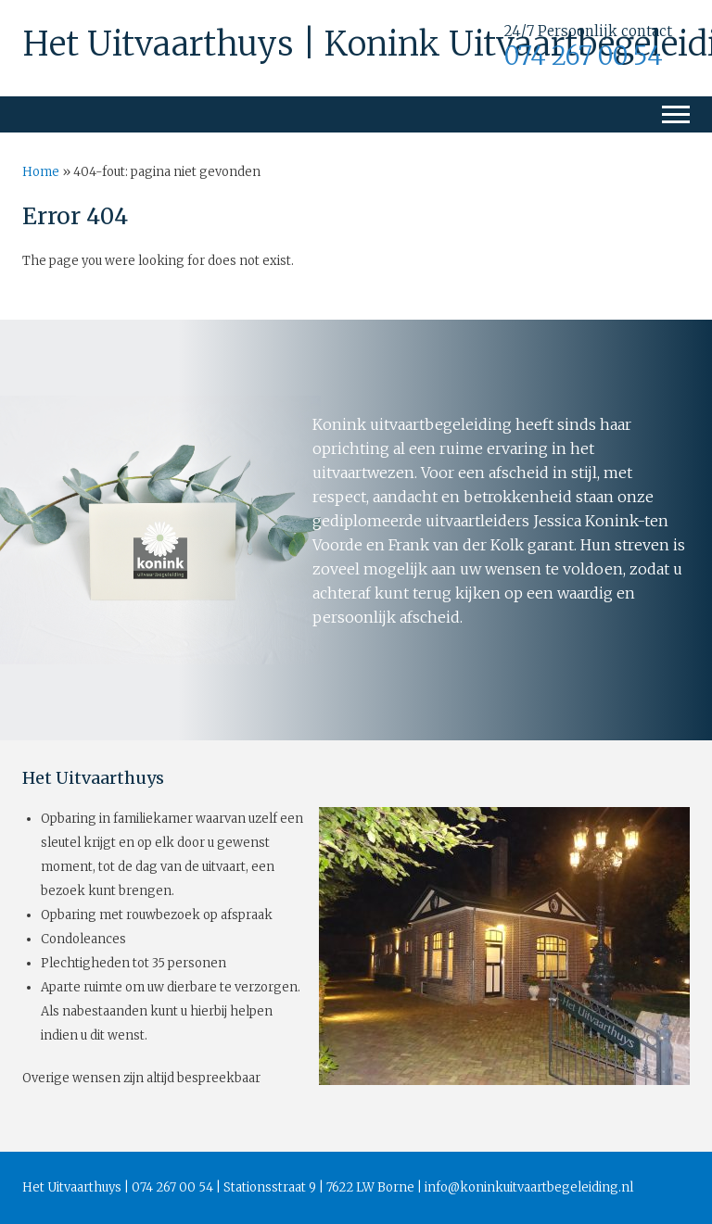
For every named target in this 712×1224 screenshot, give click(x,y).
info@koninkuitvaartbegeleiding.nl (529, 1187)
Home (40, 172)
